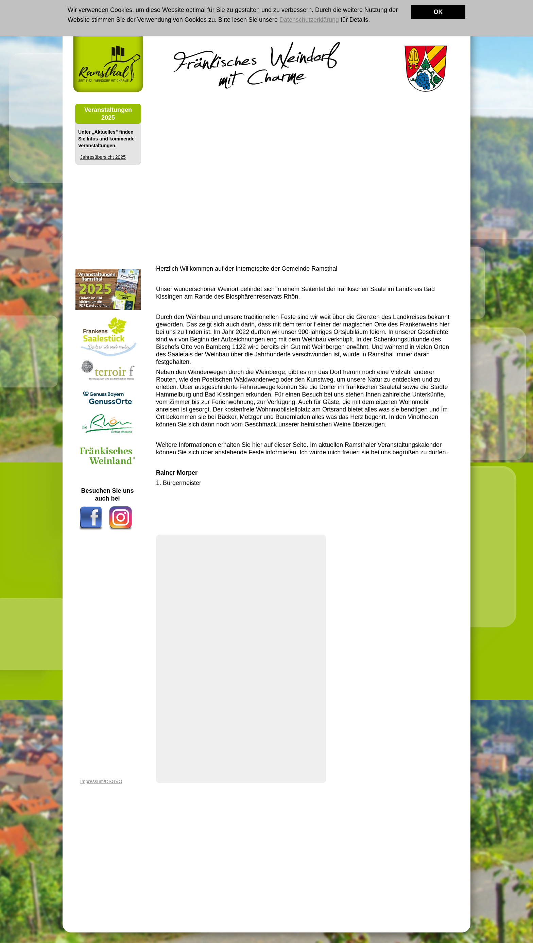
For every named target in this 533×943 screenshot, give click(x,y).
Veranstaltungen (108, 109)
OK (438, 12)
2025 (108, 117)
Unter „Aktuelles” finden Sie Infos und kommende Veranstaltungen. (106, 138)
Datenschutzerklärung (309, 19)
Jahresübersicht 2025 (103, 157)
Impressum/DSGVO (101, 781)
